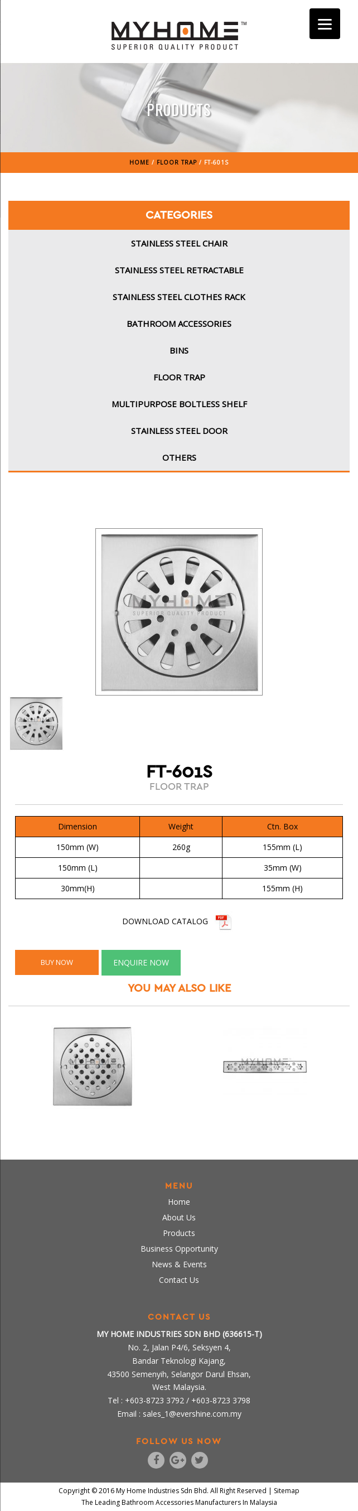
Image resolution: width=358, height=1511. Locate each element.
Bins (179, 350)
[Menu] (324, 23)
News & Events (179, 1264)
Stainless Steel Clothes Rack (179, 296)
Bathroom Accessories (179, 323)
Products (179, 1233)
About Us (179, 1217)
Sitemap (286, 1490)
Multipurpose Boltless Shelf (179, 403)
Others (179, 457)
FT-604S (93, 1118)
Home (179, 1201)
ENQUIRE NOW (141, 962)
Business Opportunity (179, 1248)
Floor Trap (179, 377)
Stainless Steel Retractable (179, 270)
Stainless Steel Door (179, 430)
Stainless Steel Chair (179, 243)
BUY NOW (57, 962)
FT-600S (264, 1118)
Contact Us (179, 1280)
